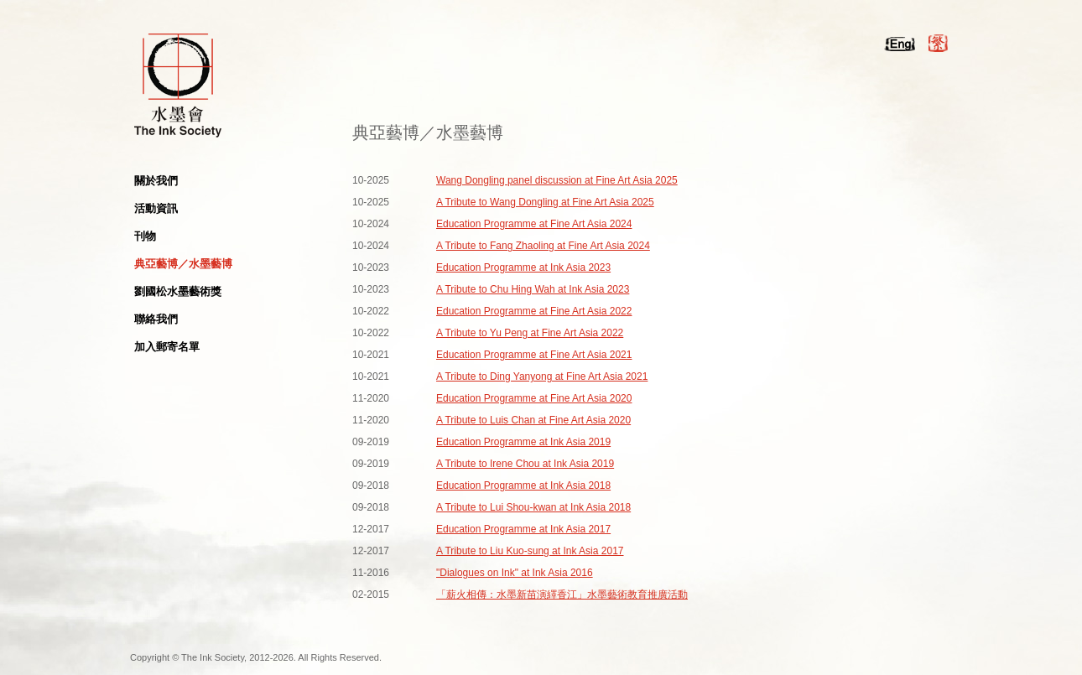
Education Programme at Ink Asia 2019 (523, 442)
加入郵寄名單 (167, 346)
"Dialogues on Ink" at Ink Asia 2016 (514, 573)
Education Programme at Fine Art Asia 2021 (534, 355)
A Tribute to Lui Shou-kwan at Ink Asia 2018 (533, 507)
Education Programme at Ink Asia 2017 (523, 529)
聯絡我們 (156, 319)
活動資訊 (156, 208)
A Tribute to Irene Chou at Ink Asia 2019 (525, 464)
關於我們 (156, 180)
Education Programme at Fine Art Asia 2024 (534, 224)
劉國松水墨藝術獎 (177, 291)
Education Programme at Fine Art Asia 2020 (534, 398)
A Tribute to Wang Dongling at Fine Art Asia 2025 (545, 202)
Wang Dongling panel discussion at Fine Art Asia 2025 (557, 180)
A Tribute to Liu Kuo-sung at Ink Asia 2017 (529, 551)
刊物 (145, 236)
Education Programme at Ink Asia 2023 (523, 267)
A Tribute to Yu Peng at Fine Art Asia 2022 (529, 333)
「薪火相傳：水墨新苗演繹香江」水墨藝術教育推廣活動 (562, 594)
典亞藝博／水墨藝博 (183, 263)
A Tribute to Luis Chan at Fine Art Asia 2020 (533, 420)
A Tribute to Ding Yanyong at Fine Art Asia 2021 (542, 376)
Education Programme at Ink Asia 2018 (523, 485)
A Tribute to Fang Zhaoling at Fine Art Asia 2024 (543, 246)
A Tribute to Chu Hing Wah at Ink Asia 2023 (532, 289)
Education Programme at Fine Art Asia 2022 (534, 311)
